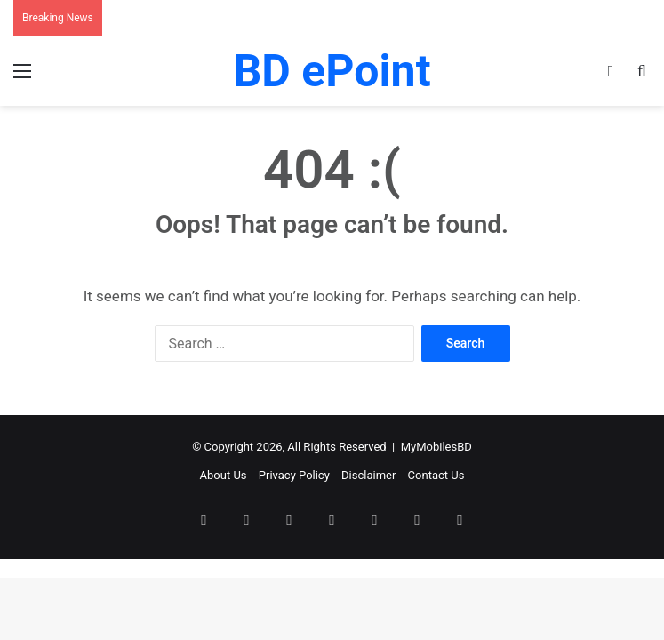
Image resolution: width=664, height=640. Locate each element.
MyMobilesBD (436, 446)
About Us (223, 475)
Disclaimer (368, 475)
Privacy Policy (294, 475)
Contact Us (436, 475)
